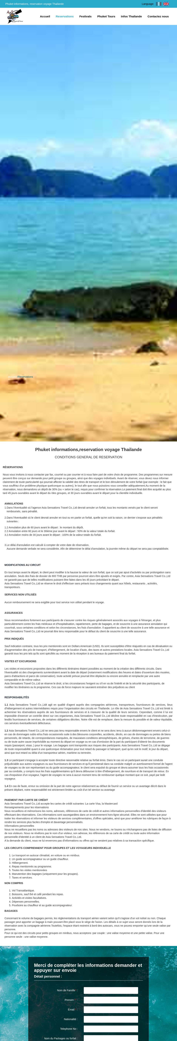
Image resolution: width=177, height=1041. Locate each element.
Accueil (45, 16)
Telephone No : (69, 1028)
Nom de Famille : (67, 990)
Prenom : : (71, 999)
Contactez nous (158, 16)
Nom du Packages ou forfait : (61, 1038)
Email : (73, 1009)
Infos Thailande (131, 16)
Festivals (85, 16)
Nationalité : (71, 1019)
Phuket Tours (106, 16)
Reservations (65, 16)
